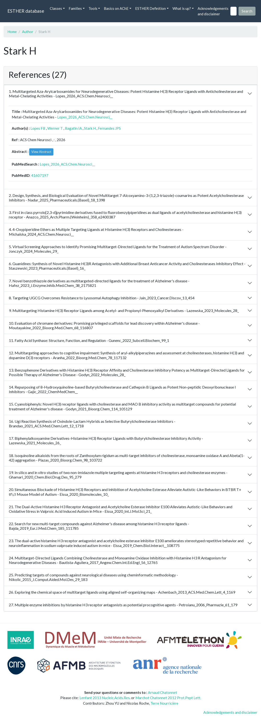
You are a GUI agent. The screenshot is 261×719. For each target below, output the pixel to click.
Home (12, 31)
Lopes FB (37, 128)
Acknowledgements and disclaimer (213, 11)
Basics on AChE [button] (116, 8)
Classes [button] (56, 8)
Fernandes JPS (109, 128)
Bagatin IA (73, 128)
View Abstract (41, 152)
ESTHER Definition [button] (150, 8)
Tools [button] (93, 8)
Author (27, 31)
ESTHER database (25, 11)
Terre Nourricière (164, 703)
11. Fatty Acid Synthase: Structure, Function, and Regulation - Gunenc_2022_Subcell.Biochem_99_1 (89, 340)
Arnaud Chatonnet (162, 692)
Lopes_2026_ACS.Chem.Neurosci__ (84, 117)
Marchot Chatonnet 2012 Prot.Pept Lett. (168, 698)
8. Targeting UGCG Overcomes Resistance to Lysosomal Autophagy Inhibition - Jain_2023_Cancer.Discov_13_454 (101, 297)
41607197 (39, 175)
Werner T (55, 128)
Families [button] (75, 8)
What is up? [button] (181, 8)
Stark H (90, 128)
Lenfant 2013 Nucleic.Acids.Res (104, 698)
